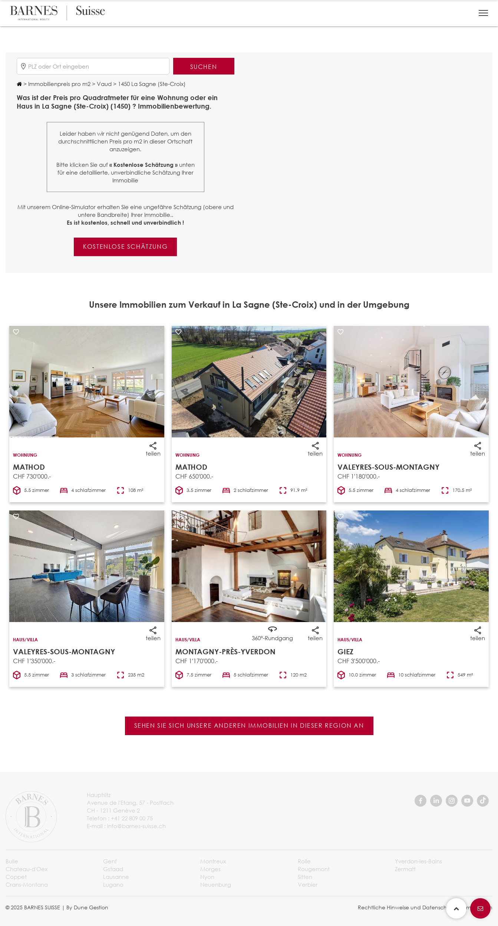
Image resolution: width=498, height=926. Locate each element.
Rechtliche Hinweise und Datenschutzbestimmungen (425, 907)
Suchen (203, 66)
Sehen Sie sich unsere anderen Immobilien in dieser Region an (249, 725)
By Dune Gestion (87, 907)
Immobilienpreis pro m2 (58, 83)
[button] (483, 13)
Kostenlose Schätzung (125, 246)
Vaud (103, 83)
